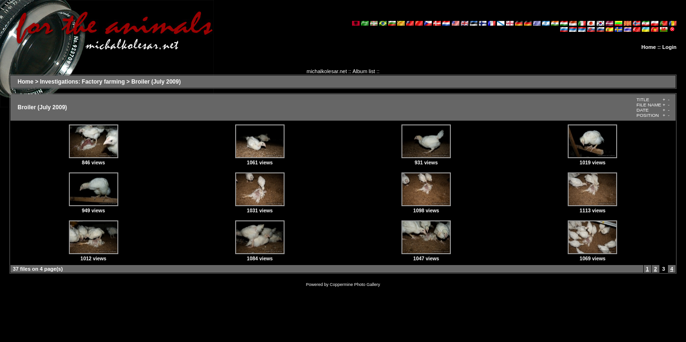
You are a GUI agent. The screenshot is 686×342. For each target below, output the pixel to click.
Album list (364, 71)
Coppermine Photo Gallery (355, 284)
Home (648, 47)
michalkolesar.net (326, 71)
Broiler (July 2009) (156, 81)
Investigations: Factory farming (82, 81)
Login (669, 47)
